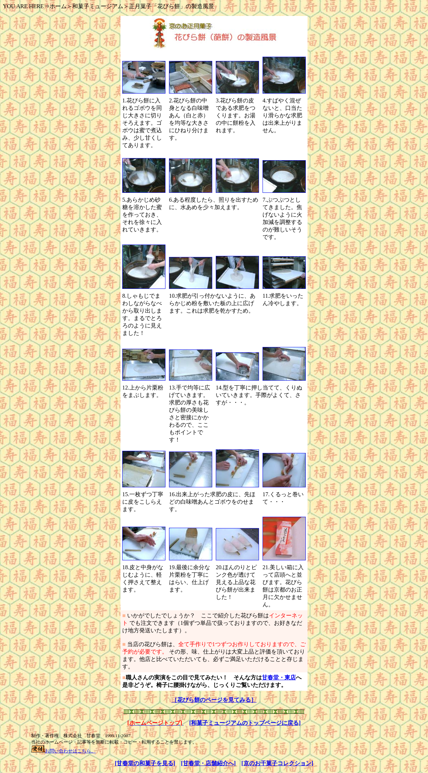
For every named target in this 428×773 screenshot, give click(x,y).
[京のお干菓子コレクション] (277, 763)
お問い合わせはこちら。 (70, 751)
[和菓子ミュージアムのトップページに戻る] (245, 723)
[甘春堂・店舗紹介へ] (208, 763)
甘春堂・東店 (279, 677)
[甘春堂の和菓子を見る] (145, 763)
